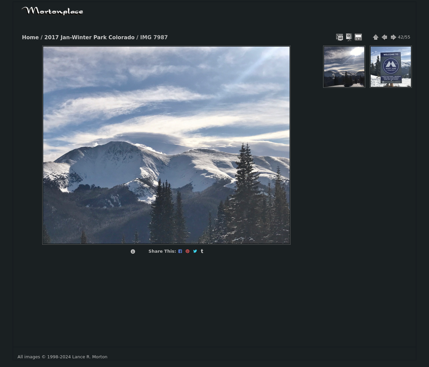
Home (30, 38)
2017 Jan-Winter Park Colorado (89, 38)
